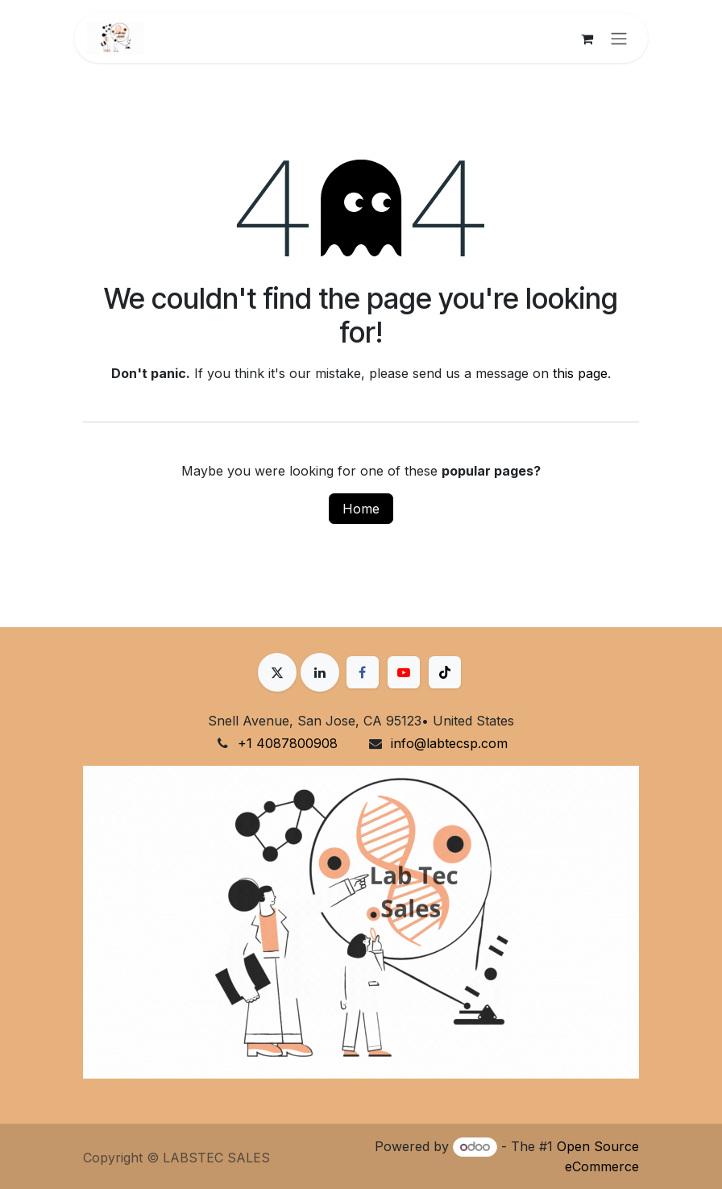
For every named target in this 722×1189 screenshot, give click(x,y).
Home (361, 509)
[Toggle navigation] (619, 38)
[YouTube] (404, 672)
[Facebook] (362, 672)
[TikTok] (445, 672)
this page (580, 373)
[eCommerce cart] (587, 38)
